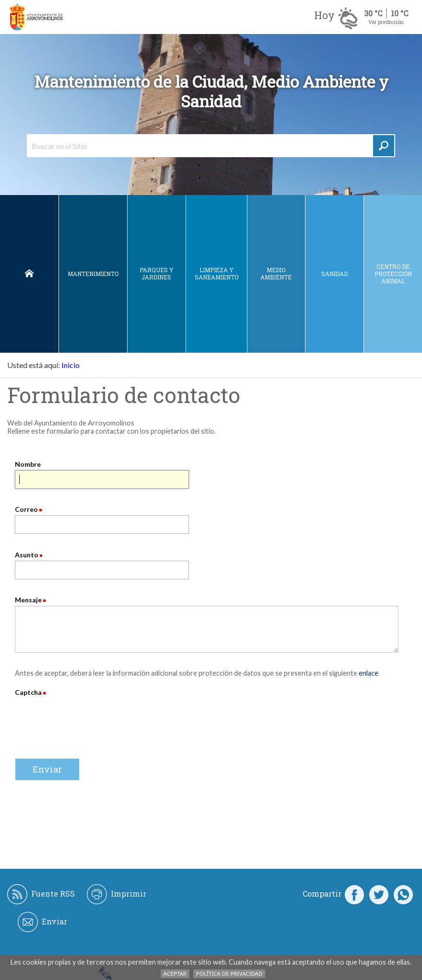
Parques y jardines (157, 273)
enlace (368, 673)
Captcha (29, 692)
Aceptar (175, 973)
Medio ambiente (276, 273)
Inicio (29, 274)
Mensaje (28, 600)
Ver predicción (386, 21)
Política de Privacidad (229, 973)
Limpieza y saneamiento (216, 273)
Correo (26, 509)
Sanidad (334, 273)
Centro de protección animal (393, 274)
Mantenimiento (93, 273)
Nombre (28, 464)
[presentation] (88, 717)
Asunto (26, 555)
